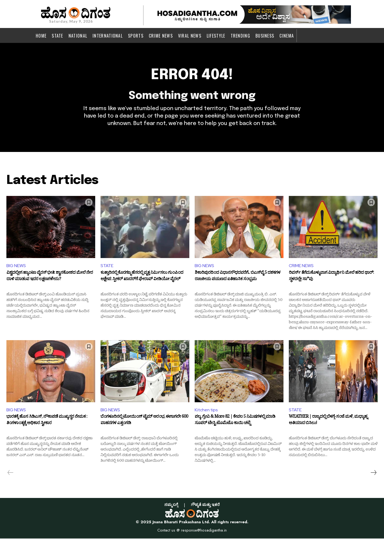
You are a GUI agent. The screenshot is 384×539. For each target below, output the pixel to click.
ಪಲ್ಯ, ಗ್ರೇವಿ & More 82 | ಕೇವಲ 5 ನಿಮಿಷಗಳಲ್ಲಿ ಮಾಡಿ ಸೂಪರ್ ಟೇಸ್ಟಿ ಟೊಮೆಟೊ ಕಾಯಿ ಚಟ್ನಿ (235, 421)
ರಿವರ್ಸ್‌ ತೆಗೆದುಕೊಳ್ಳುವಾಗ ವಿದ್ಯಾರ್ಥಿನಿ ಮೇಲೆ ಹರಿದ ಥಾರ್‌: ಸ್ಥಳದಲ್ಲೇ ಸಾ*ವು (331, 277)
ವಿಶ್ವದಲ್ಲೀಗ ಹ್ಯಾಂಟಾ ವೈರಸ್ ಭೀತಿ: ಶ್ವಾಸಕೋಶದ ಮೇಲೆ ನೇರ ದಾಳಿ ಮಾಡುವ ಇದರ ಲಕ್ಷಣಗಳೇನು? (49, 277)
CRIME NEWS (301, 266)
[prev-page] (10, 473)
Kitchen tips (206, 410)
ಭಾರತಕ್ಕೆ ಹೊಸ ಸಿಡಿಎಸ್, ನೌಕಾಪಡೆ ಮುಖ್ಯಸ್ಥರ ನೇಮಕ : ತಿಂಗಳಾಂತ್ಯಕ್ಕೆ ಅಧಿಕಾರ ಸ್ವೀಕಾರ (46, 421)
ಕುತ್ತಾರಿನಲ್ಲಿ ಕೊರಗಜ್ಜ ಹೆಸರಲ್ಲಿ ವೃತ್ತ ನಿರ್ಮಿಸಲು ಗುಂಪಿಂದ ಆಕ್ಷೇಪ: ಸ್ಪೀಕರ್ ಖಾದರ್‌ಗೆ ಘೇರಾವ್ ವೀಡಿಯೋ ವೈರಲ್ (142, 277)
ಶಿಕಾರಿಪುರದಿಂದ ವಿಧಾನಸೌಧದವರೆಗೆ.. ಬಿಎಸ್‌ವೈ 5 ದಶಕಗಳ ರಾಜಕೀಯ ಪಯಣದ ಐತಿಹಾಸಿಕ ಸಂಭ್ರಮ (237, 277)
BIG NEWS (16, 266)
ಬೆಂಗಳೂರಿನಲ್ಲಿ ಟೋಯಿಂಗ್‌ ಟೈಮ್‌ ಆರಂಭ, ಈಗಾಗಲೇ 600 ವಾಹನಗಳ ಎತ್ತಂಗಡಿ (144, 421)
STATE (107, 266)
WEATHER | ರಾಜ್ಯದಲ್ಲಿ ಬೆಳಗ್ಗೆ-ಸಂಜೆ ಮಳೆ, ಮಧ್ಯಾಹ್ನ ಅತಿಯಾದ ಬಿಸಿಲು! (328, 421)
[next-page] (373, 473)
